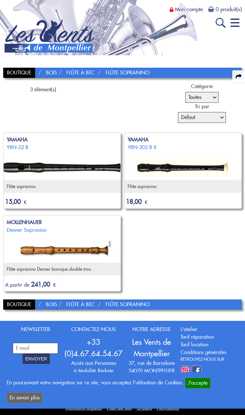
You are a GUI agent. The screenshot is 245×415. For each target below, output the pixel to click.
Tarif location (194, 344)
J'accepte (198, 383)
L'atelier (189, 329)
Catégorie (202, 86)
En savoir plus (25, 397)
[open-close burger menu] (235, 23)
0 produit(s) (229, 9)
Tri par (202, 106)
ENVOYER (36, 358)
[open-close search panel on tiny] (220, 23)
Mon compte (189, 9)
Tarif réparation (197, 337)
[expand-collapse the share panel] (238, 76)
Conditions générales (203, 352)
